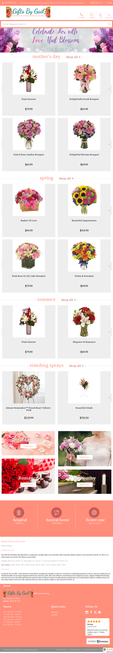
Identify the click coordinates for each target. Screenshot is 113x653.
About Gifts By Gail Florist (13, 541)
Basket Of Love (29, 220)
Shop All (72, 57)
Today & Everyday (84, 276)
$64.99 (84, 109)
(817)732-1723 (10, 3)
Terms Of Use (61, 650)
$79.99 (29, 109)
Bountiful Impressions (84, 220)
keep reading (6, 546)
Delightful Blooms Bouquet (84, 154)
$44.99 (29, 230)
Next (109, 89)
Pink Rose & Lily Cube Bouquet (29, 276)
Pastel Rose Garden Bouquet (28, 154)
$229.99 (28, 417)
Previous (3, 89)
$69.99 (84, 164)
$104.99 (84, 230)
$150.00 (84, 417)
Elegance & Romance (84, 342)
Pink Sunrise (29, 99)
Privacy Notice (74, 650)
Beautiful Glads (84, 408)
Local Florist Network (90, 650)
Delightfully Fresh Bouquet (84, 99)
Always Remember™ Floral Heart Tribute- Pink (29, 409)
